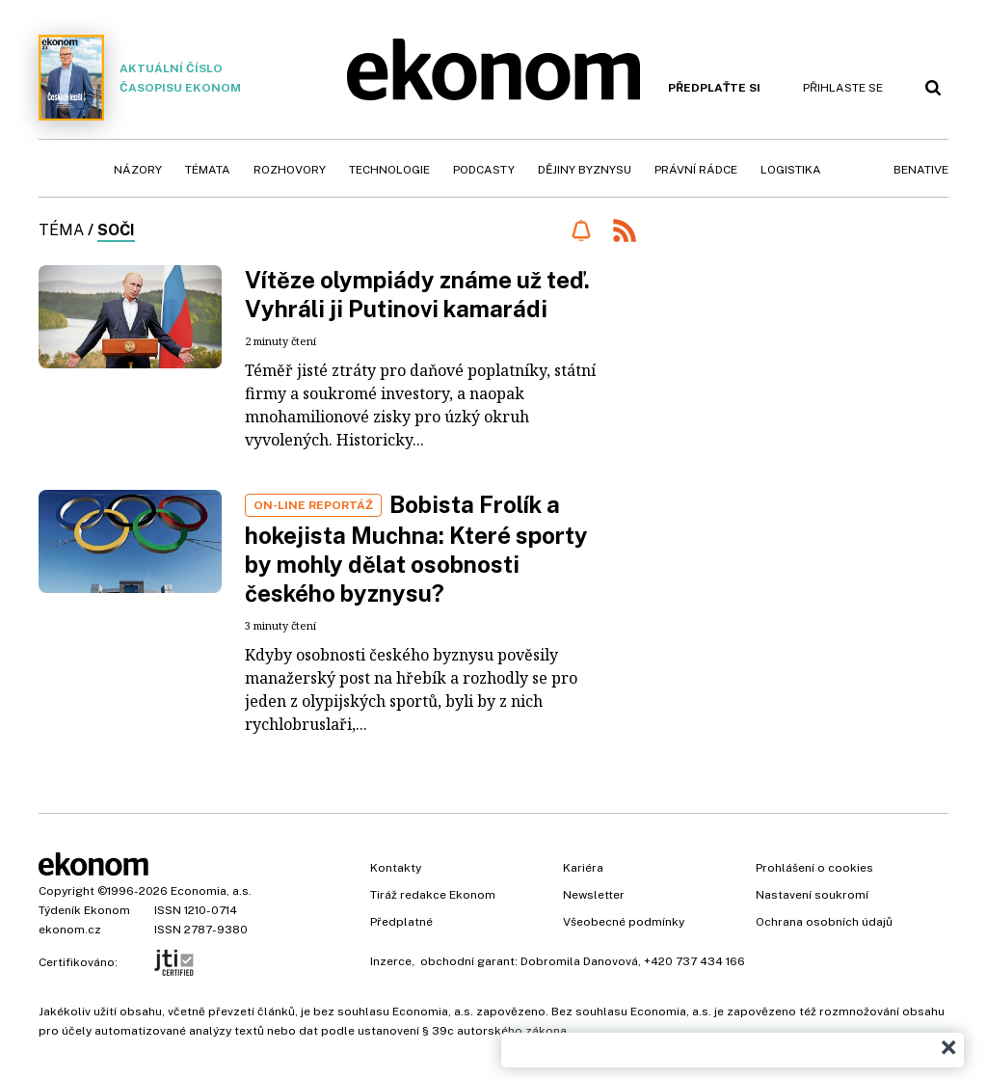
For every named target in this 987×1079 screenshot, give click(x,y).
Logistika (790, 169)
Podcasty (484, 169)
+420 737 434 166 (694, 961)
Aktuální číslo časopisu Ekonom (140, 78)
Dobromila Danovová (579, 961)
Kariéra (583, 868)
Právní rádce (695, 169)
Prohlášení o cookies (814, 868)
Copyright (66, 891)
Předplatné (401, 922)
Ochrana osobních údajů (824, 922)
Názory (138, 169)
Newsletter (594, 895)
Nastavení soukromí (812, 895)
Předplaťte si (714, 87)
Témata (207, 169)
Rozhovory (289, 169)
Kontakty (395, 868)
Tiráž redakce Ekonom (432, 895)
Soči (116, 230)
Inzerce (391, 961)
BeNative (921, 169)
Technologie (389, 169)
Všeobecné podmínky (623, 922)
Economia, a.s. (211, 891)
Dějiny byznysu (584, 169)
